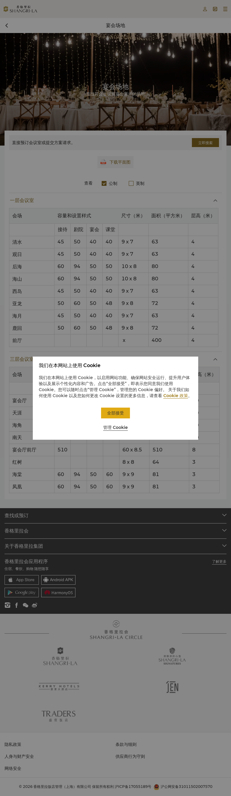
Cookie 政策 (175, 395)
